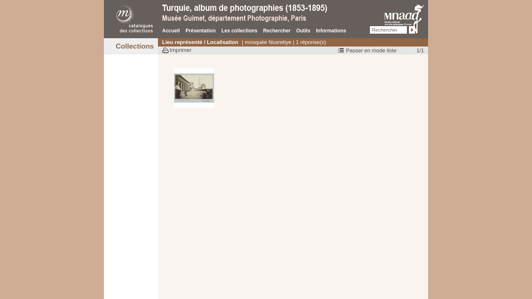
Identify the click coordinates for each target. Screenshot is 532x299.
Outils (303, 31)
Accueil (171, 31)
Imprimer (181, 50)
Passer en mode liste (371, 50)
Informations (331, 31)
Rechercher (277, 31)
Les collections (240, 31)
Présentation (200, 31)
